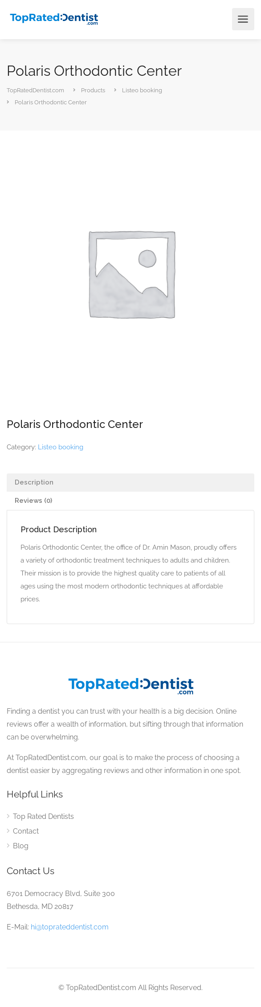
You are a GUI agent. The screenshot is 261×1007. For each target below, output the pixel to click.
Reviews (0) (33, 501)
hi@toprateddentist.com (70, 927)
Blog (21, 846)
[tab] (130, 482)
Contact (26, 831)
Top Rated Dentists (43, 816)
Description (34, 482)
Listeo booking (60, 447)
